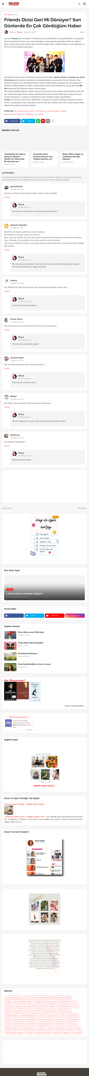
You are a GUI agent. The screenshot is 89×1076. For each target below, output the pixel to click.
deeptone (15, 435)
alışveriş (64, 1002)
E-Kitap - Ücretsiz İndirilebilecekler (19, 1002)
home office (60, 1024)
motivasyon (60, 1028)
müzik (70, 1028)
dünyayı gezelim (47, 1019)
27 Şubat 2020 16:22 (16, 438)
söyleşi (56, 1032)
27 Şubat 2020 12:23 (16, 399)
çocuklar (77, 1032)
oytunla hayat (17, 358)
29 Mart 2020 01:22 (24, 417)
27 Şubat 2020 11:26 (16, 360)
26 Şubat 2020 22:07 (17, 228)
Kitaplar (39, 1002)
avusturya (19, 1006)
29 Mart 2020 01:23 (24, 456)
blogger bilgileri (12, 1015)
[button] (3, 4)
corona (42, 1015)
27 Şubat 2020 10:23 (16, 322)
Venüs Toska (16, 319)
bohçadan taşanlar (29, 1015)
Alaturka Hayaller (18, 225)
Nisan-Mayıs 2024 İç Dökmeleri (31, 632)
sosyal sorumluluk (43, 1032)
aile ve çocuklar (51, 1002)
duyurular (18, 1019)
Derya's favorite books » (75, 706)
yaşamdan (67, 1032)
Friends (63, 111)
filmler (8, 1024)
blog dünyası (49, 1011)
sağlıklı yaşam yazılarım (14, 1032)
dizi (15, 14)
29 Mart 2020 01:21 (24, 378)
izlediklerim (29, 114)
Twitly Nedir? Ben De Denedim (30, 643)
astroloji (9, 1006)
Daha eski (82, 508)
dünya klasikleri (31, 1019)
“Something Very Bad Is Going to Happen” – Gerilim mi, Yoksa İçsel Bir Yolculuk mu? (14, 158)
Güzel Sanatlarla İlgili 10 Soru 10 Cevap (34, 664)
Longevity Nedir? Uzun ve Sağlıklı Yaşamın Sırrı (24, 817)
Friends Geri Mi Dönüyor (14, 114)
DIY (26, 997)
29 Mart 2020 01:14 (24, 260)
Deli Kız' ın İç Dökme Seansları (42, 997)
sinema (30, 1032)
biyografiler (19, 1011)
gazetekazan (16, 186)
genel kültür (19, 1024)
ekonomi (60, 1019)
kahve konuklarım (12, 1028)
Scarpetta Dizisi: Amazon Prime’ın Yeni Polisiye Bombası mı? (43, 156)
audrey (13, 280)
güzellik (30, 1024)
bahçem (52, 1006)
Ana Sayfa (8, 14)
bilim (76, 1006)
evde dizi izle (41, 111)
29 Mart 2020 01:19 (24, 301)
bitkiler (8, 1011)
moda (50, 1028)
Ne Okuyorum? (14, 680)
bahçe (28, 1006)
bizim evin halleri (33, 1011)
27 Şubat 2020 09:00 (17, 283)
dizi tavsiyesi (23, 111)
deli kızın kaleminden (69, 1015)
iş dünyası (72, 1024)
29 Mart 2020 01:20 (24, 340)
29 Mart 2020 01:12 (24, 207)
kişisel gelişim (28, 1028)
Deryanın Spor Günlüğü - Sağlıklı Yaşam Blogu (24, 804)
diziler (32, 111)
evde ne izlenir (53, 111)
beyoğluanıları (64, 1006)
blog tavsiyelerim (63, 1011)
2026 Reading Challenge (18, 717)
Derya (21, 204)
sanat (78, 1028)
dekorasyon (53, 1015)
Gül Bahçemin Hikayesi (27, 653)
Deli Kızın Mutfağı (63, 997)
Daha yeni (7, 508)
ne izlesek (39, 114)
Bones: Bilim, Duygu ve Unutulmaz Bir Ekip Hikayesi (73, 156)
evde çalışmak (73, 1019)
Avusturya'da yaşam (13, 997)
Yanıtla (7, 197)
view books (29, 729)
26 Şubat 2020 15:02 (17, 189)
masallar (40, 1028)
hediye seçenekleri (44, 1024)
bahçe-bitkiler (40, 1006)
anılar (73, 1002)
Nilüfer (13, 396)
